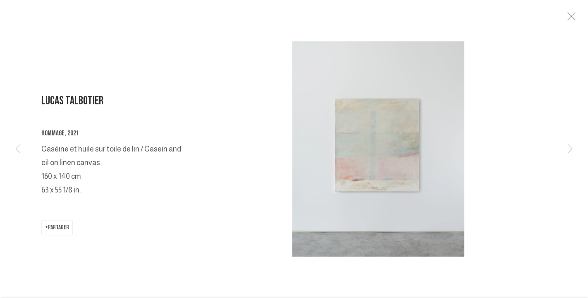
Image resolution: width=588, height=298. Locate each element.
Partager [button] (58, 230)
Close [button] (571, 18)
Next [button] (570, 149)
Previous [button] (18, 149)
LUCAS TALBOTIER (72, 103)
